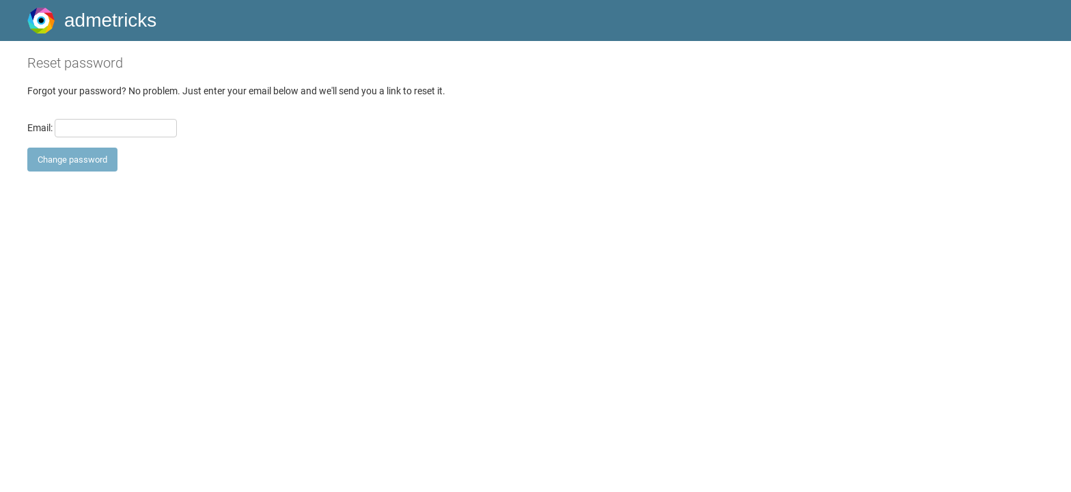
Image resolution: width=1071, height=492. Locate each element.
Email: (40, 127)
